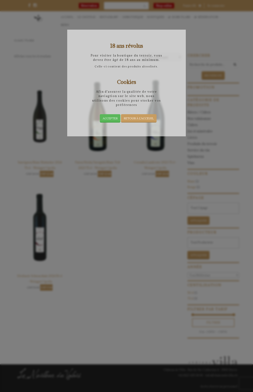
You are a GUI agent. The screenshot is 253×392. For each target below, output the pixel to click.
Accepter (110, 118)
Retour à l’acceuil (139, 118)
